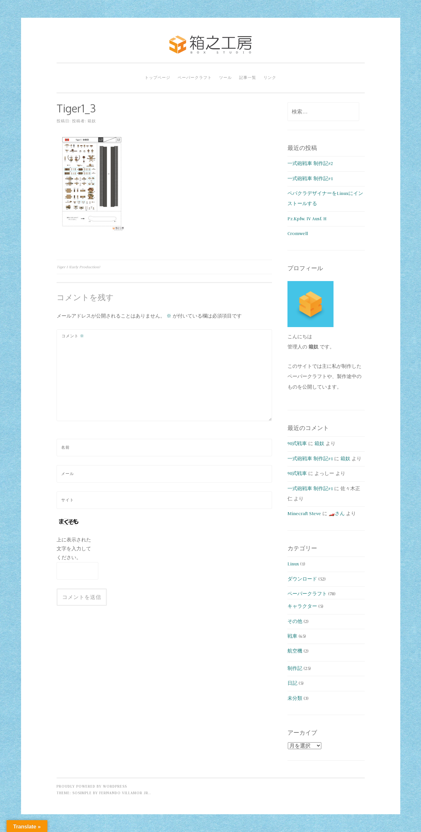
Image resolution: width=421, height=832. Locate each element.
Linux (293, 564)
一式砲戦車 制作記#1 (310, 178)
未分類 (294, 698)
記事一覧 (247, 77)
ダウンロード (302, 579)
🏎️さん (337, 513)
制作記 (294, 668)
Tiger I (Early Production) (78, 267)
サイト (67, 500)
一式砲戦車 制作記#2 (310, 163)
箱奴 (91, 121)
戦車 (292, 636)
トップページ (157, 77)
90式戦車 (297, 443)
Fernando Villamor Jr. (124, 793)
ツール (225, 77)
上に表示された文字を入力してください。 (74, 548)
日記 (292, 683)
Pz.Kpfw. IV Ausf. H (307, 219)
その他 (294, 621)
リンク (269, 77)
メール (67, 473)
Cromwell (297, 233)
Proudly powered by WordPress (92, 786)
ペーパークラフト (195, 77)
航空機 (294, 651)
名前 (65, 447)
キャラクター (302, 606)
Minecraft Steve (304, 513)
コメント (73, 336)
